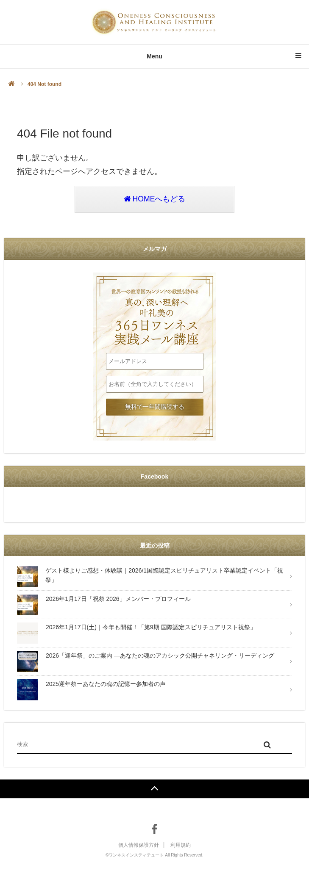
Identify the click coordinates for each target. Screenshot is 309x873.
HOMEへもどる (154, 200)
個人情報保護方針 (138, 845)
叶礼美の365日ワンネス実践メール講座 (154, 313)
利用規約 (180, 845)
